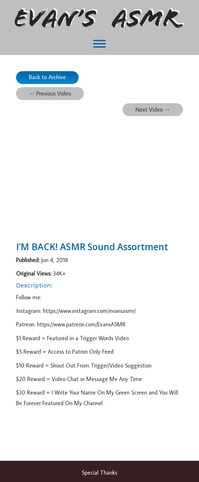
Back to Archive (47, 77)
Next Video (152, 109)
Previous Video (50, 93)
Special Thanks (99, 472)
